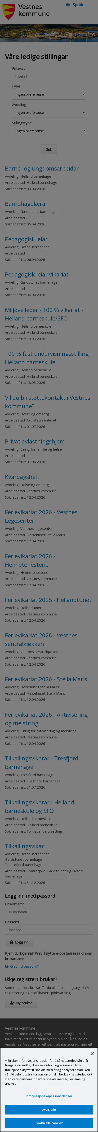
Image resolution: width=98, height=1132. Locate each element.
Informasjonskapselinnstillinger (49, 1102)
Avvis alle (49, 1115)
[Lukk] (92, 1059)
